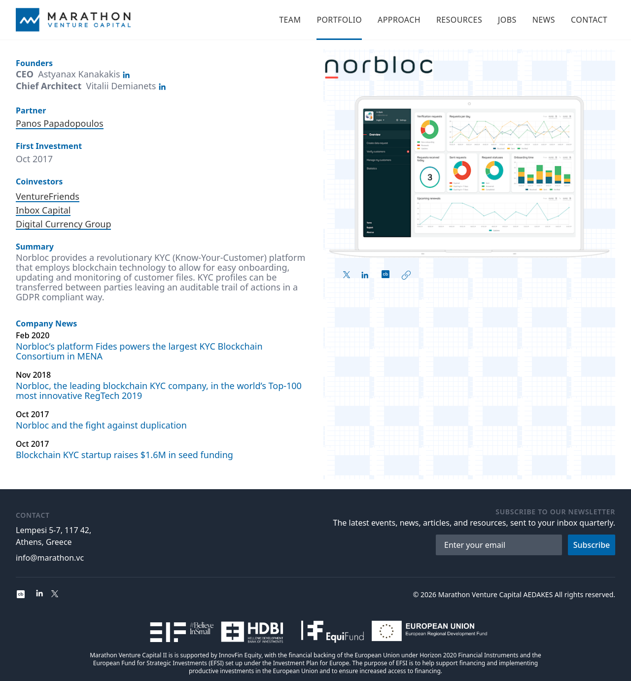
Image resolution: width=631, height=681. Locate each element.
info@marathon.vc (50, 557)
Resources (459, 19)
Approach (399, 19)
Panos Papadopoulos (60, 123)
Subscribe (591, 544)
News (543, 19)
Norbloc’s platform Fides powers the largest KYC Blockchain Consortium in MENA (139, 351)
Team (290, 19)
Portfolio (339, 19)
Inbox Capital (43, 210)
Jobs (507, 19)
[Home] (73, 20)
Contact (589, 19)
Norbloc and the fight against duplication (101, 425)
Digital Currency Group (63, 224)
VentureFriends (47, 196)
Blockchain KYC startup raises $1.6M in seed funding (124, 455)
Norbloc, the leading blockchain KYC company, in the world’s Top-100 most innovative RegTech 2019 (159, 390)
